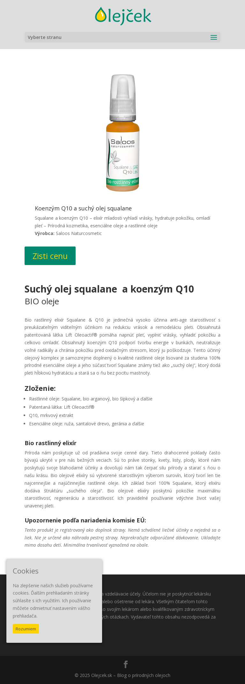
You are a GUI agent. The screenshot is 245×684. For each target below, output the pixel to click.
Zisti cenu (50, 255)
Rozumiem (26, 629)
